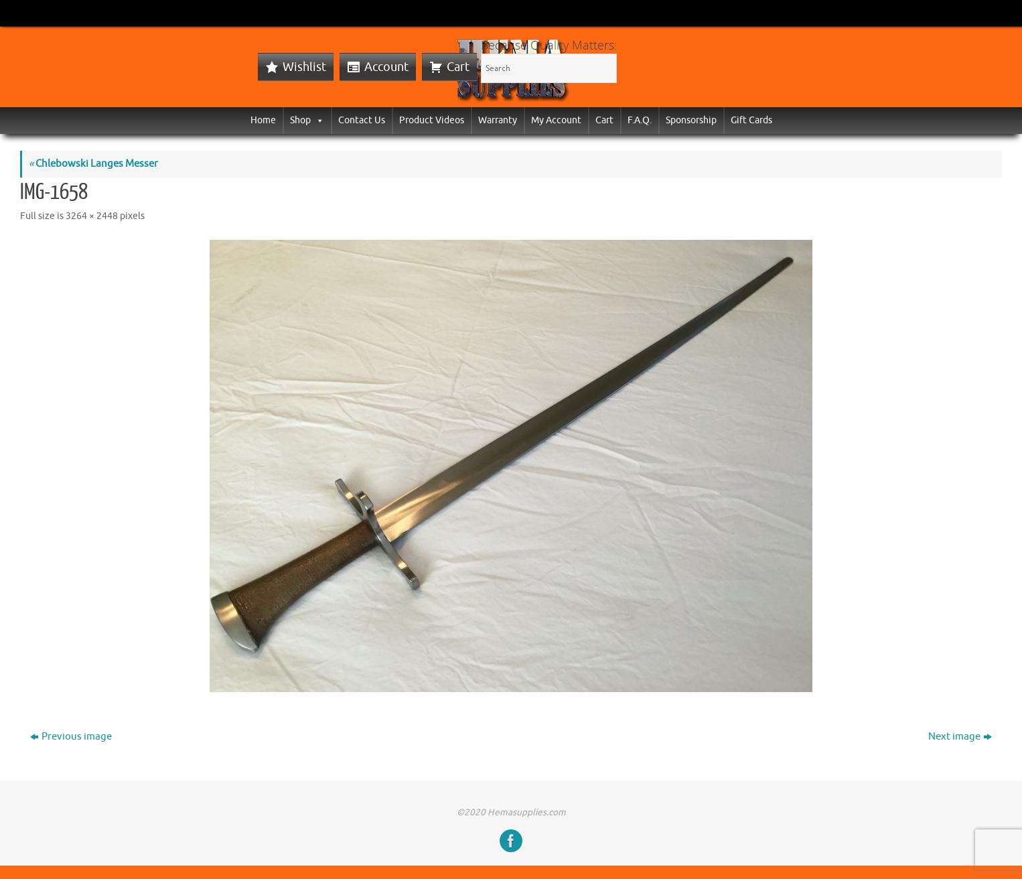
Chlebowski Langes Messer (93, 163)
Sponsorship (691, 120)
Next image (960, 736)
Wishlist (304, 67)
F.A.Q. (640, 120)
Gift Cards (751, 120)
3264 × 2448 (92, 216)
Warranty (497, 120)
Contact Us (361, 120)
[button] (317, 120)
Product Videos (431, 120)
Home (263, 120)
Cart (458, 67)
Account (386, 67)
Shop (307, 120)
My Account (556, 120)
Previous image (71, 736)
